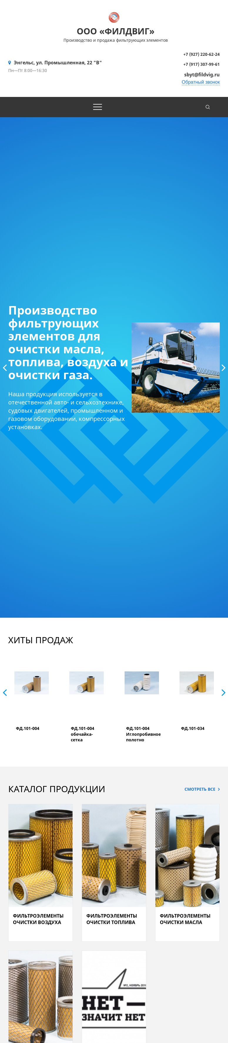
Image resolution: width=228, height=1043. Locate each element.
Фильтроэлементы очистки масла (185, 919)
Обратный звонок (201, 82)
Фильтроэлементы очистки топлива (111, 919)
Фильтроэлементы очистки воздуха (38, 919)
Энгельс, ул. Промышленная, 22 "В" (58, 62)
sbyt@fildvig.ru (202, 74)
